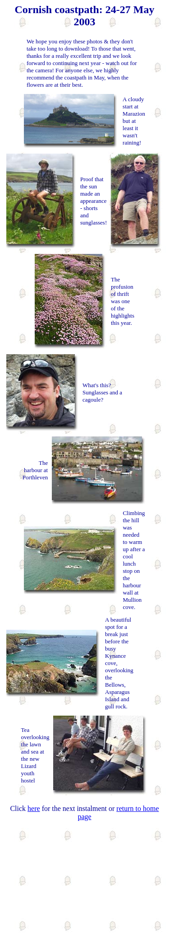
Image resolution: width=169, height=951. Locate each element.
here (33, 808)
